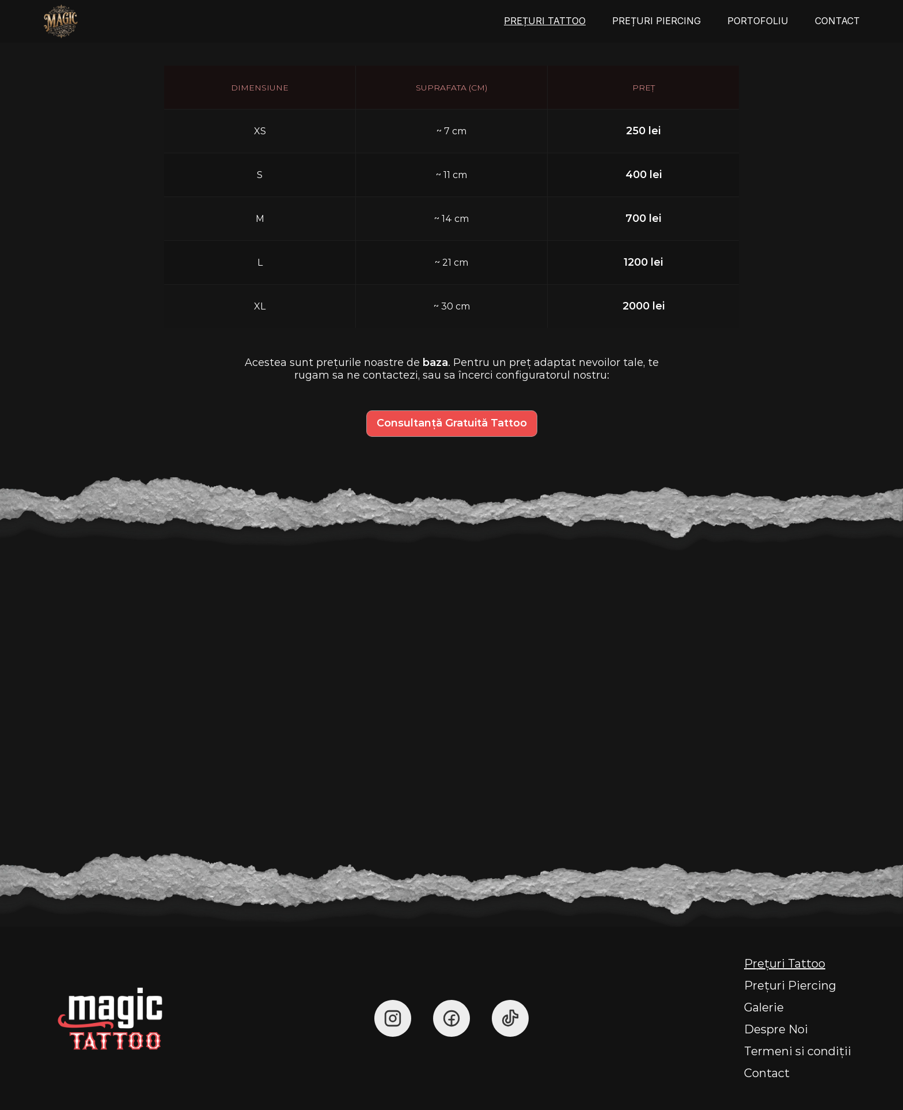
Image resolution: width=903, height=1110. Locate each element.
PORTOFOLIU (757, 21)
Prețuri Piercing (790, 985)
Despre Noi (776, 1029)
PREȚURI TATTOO (545, 21)
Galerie (764, 1007)
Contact (767, 1073)
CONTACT (837, 21)
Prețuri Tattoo (784, 964)
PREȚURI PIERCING (656, 21)
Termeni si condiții (797, 1051)
